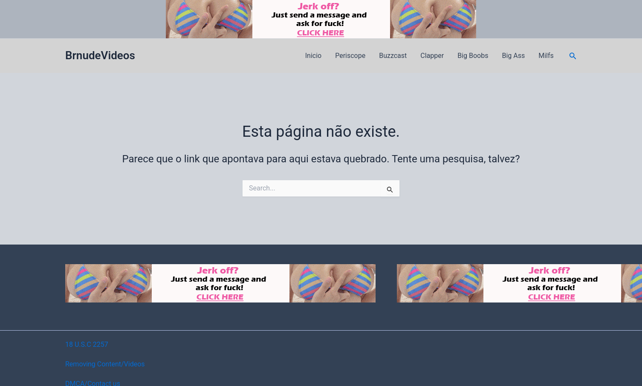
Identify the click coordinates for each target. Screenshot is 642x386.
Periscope (350, 56)
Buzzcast (393, 56)
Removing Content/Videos (105, 364)
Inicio (313, 56)
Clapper (432, 56)
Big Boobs (472, 56)
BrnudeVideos (100, 55)
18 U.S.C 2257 (86, 344)
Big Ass (513, 56)
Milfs (546, 56)
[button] (573, 56)
